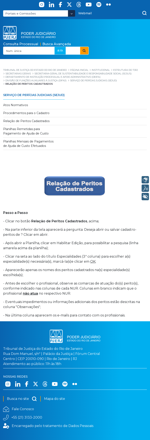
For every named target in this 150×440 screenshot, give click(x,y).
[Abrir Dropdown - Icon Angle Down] (71, 13)
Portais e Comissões (20, 13)
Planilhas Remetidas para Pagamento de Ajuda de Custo (26, 131)
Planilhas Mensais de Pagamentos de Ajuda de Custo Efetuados (28, 144)
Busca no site (22, 399)
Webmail (85, 13)
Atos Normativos (15, 105)
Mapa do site (54, 399)
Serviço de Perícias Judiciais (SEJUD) (34, 95)
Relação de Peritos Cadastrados (26, 121)
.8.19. (60, 50)
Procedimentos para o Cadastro (26, 113)
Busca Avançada (56, 44)
